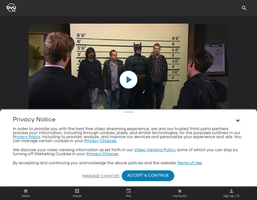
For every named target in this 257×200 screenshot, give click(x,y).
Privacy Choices (102, 154)
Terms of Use (189, 163)
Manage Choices (100, 176)
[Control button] (238, 121)
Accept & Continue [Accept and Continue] (148, 176)
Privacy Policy (26, 137)
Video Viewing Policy (154, 150)
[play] (128, 80)
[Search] (244, 8)
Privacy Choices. (100, 141)
